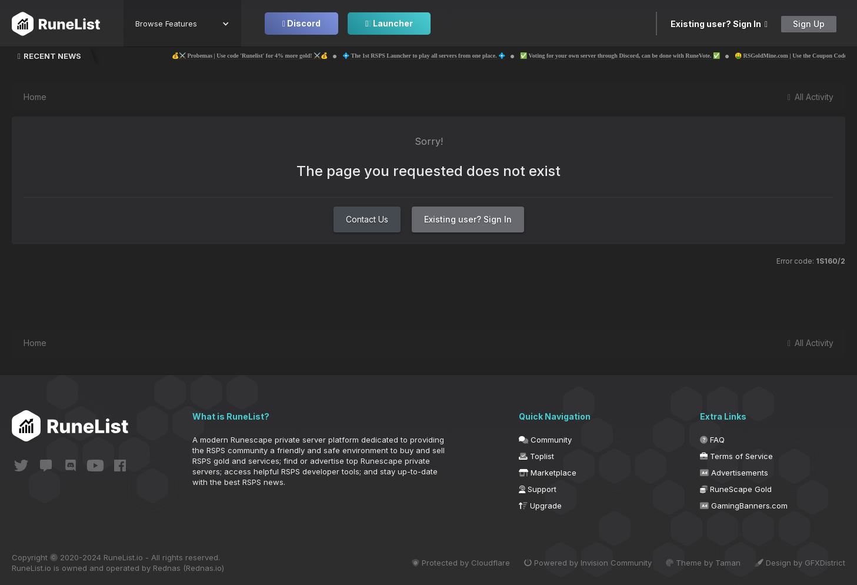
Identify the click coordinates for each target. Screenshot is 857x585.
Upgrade (540, 505)
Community (545, 439)
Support (537, 489)
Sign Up (809, 24)
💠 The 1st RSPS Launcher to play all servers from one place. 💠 (456, 55)
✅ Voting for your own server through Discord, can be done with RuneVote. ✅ (653, 55)
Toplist (536, 456)
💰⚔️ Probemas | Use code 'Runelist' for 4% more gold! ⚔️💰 (283, 55)
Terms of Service (736, 456)
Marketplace (547, 472)
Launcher (389, 23)
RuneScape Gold (736, 489)
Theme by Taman (703, 562)
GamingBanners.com (744, 505)
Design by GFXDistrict (800, 562)
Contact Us (367, 219)
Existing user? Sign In (719, 24)
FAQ (712, 439)
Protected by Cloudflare (461, 562)
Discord (301, 23)
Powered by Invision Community (588, 562)
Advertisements (734, 472)
